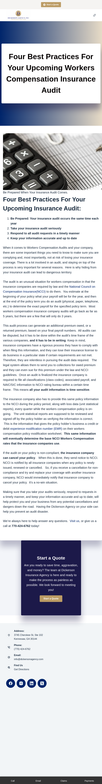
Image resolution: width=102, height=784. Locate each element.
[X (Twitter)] (42, 683)
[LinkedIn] (31, 683)
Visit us (74, 521)
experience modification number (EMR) (36, 428)
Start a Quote (51, 4)
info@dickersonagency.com (28, 659)
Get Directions (21, 669)
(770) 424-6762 (22, 649)
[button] (51, 598)
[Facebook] (10, 683)
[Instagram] (21, 683)
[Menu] (94, 15)
